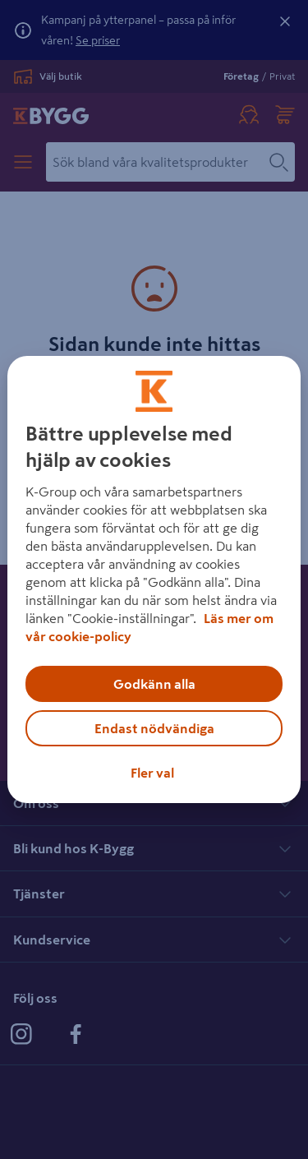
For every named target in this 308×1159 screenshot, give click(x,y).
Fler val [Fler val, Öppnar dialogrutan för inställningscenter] (152, 772)
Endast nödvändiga (154, 728)
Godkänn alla (154, 683)
